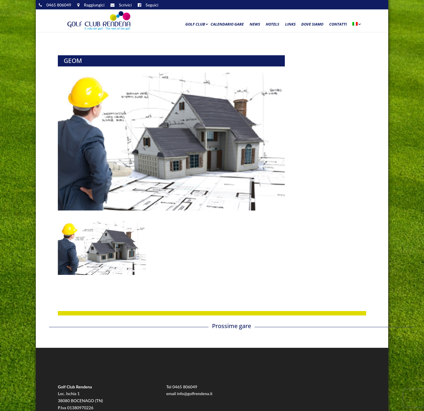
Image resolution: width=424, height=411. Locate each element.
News (255, 24)
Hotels (272, 24)
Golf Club (195, 24)
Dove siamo (312, 24)
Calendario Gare (227, 24)
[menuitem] (356, 25)
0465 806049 (184, 386)
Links (290, 24)
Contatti (338, 24)
